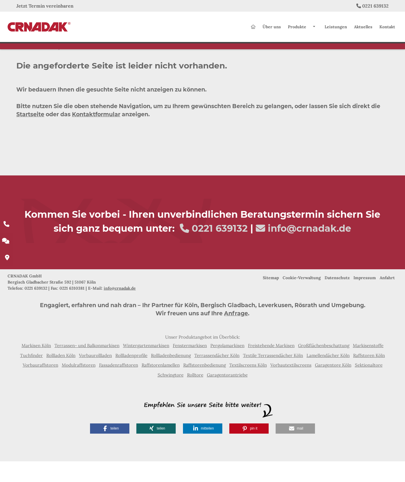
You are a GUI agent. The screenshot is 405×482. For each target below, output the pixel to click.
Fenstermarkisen (190, 366)
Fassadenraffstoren (118, 385)
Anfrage (236, 334)
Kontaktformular (96, 135)
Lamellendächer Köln (328, 376)
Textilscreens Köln (248, 385)
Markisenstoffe (368, 366)
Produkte (297, 29)
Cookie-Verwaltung (302, 298)
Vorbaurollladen (95, 376)
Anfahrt (387, 298)
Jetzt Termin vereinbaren (44, 6)
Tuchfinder (31, 376)
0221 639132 (375, 6)
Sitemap (271, 298)
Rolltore (195, 395)
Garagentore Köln (333, 385)
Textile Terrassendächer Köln (273, 376)
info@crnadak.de (309, 249)
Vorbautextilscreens (290, 385)
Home (50, 67)
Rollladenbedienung (171, 376)
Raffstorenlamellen (161, 385)
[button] (109, 449)
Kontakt (387, 29)
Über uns (272, 29)
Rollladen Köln (60, 376)
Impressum (364, 298)
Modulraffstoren (79, 385)
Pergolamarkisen (227, 366)
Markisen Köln (36, 366)
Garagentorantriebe (227, 395)
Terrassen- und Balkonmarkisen (86, 366)
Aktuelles (363, 29)
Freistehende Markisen (271, 366)
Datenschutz (337, 298)
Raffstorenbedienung (204, 385)
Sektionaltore (369, 385)
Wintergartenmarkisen (146, 366)
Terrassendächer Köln (217, 376)
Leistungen (336, 29)
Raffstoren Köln (369, 376)
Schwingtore (171, 395)
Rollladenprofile (131, 376)
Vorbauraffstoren (40, 385)
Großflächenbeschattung (323, 366)
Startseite (30, 135)
